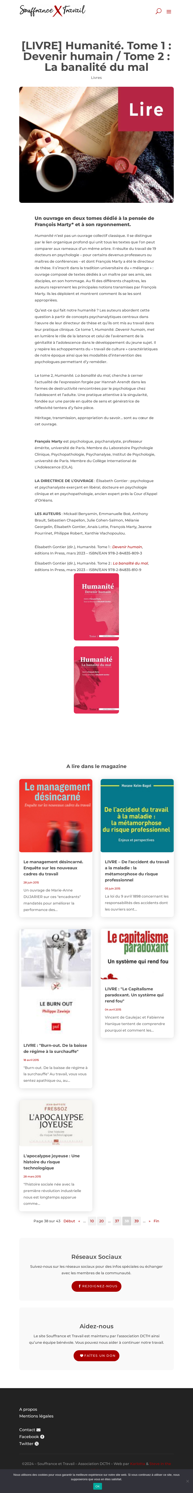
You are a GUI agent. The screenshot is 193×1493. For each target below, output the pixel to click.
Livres (96, 78)
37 (117, 1221)
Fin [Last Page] (156, 1221)
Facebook (29, 1436)
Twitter (26, 1443)
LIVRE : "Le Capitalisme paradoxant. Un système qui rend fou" (134, 995)
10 (92, 1221)
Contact (27, 1429)
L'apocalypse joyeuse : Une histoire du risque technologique (51, 1162)
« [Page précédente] (79, 1221)
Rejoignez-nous (100, 1286)
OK (97, 1486)
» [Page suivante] (150, 1221)
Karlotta (137, 1464)
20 (101, 1221)
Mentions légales (36, 1416)
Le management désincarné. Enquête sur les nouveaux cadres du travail (53, 867)
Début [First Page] (69, 1221)
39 (136, 1221)
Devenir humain (127, 547)
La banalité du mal (130, 563)
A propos (28, 1409)
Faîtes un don (100, 1356)
